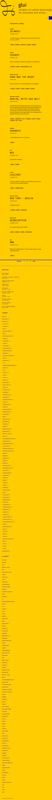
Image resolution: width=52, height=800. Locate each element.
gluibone (5, 380)
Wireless (34, 44)
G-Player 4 (5, 372)
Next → (34, 261)
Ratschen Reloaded (6, 302)
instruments (4, 319)
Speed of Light (6, 490)
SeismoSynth (5, 475)
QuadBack (12, 128)
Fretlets (3, 295)
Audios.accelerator (7, 331)
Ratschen (5, 463)
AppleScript (18, 118)
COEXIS (4, 343)
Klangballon (5, 397)
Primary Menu (50, 18)
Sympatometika (6, 499)
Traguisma (5, 512)
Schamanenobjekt (6, 473)
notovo (4, 436)
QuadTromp (5, 458)
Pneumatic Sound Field (8, 451)
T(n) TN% (5, 502)
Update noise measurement (8, 280)
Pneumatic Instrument (7, 448)
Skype (21, 120)
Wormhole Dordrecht (7, 538)
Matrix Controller (6, 411)
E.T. (3, 363)
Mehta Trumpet (6, 419)
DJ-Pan (4, 358)
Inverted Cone (6, 389)
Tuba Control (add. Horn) (8, 521)
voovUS (4, 536)
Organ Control (6, 441)
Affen (4, 328)
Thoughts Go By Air (7, 507)
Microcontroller (25, 66)
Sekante (12, 52)
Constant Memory (6, 348)
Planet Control (6, 446)
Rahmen (4, 460)
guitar (3, 316)
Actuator (13, 66)
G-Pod (4, 375)
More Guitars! (5, 288)
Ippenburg (5, 392)
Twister (4, 529)
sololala (4, 482)
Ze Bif (4, 546)
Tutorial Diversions (7, 526)
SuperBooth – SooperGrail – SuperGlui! (10, 277)
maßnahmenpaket (7, 409)
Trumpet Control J (6, 519)
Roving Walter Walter (7, 468)
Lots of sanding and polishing (8, 306)
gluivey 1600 (5, 382)
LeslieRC (12, 172)
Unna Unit (5, 531)
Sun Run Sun (5, 497)
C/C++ (23, 118)
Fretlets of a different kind (8, 291)
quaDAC (4, 453)
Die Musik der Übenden (8, 355)
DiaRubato (5, 353)
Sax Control (5, 470)
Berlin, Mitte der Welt (14, 96)
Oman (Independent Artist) (8, 438)
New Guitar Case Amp (6, 299)
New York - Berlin (14, 196)
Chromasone (5, 341)
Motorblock (5, 424)
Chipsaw (4, 338)
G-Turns (4, 377)
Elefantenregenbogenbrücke (9, 365)
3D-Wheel (12, 29)
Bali (3, 333)
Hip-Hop (4, 387)
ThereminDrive (6, 504)
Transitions (5, 514)
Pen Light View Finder (7, 443)
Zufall (4, 548)
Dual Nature (5, 360)
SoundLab (5, 487)
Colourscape (5, 345)
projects (4, 321)
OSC (17, 120)
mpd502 (4, 426)
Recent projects (5, 273)
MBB (12, 242)
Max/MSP (27, 88)
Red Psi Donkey (6, 465)
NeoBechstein (18, 220)
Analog (12, 44)
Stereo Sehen (6, 495)
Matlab (38, 118)
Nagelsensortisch (6, 429)
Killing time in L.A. (6, 394)
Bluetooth (23, 44)
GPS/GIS (33, 118)
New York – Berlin (21, 198)
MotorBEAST (5, 421)
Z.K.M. (4, 543)
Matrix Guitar (5, 414)
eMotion (4, 367)
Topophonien (5, 509)
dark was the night (14, 74)
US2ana (4, 534)
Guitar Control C (6, 385)
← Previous (18, 261)
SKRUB (4, 480)
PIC (31, 66)
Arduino (17, 44)
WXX (11, 150)
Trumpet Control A (7, 516)
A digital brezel (5, 284)
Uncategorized (5, 551)
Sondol (4, 485)
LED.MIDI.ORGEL (6, 404)
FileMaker (28, 118)
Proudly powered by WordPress (7, 798)
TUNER (4, 524)
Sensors (29, 44)
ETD (3, 370)
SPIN (4, 492)
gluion (22, 88)
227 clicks (5, 323)
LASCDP (4, 402)
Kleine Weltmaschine (7, 399)
